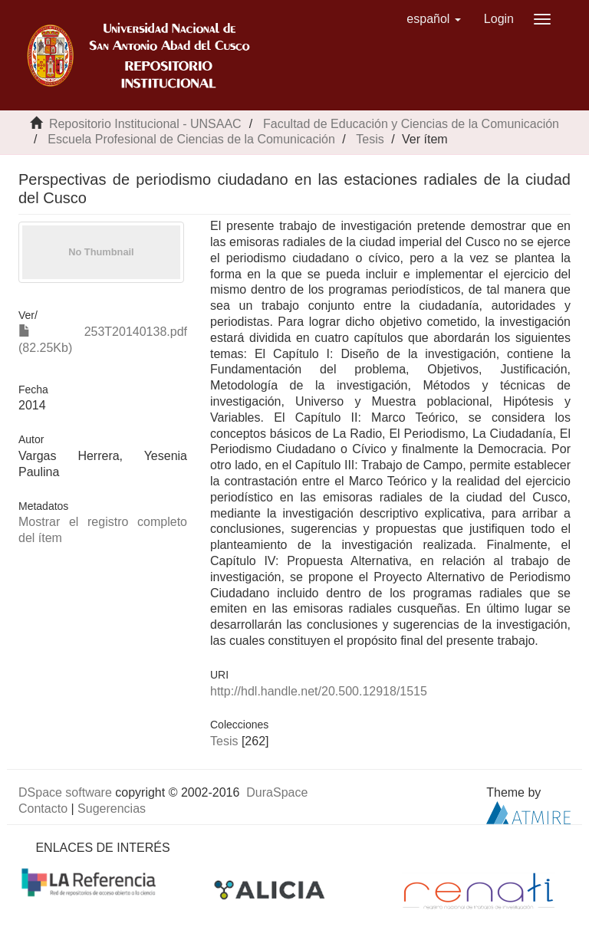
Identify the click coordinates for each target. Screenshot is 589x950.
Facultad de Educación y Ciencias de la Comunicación (411, 123)
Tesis (369, 139)
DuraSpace (277, 792)
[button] (433, 19)
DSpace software (65, 792)
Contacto (42, 808)
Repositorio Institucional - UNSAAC (145, 123)
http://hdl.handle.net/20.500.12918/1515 (318, 691)
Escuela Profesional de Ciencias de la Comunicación (191, 139)
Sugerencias (111, 808)
